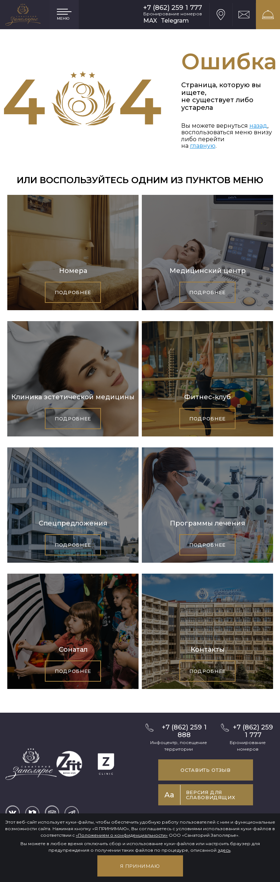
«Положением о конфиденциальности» (122, 835)
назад (258, 125)
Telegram (175, 20)
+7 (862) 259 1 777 (172, 8)
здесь (224, 850)
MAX (150, 20)
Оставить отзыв (205, 770)
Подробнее (73, 292)
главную (202, 145)
